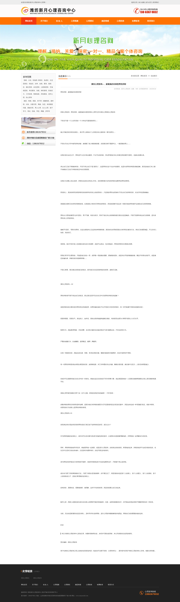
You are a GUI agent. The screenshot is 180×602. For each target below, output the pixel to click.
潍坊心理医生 (25, 578)
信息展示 (154, 76)
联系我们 (156, 2)
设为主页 (149, 2)
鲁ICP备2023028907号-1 (49, 592)
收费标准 (100, 584)
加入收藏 (142, 2)
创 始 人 (45, 584)
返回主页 (134, 2)
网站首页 (144, 76)
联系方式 (111, 584)
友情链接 (27, 571)
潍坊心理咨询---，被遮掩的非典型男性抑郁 (108, 84)
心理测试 (67, 584)
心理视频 (56, 584)
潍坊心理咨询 (37, 578)
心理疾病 (89, 584)
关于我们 (35, 584)
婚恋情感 (78, 584)
